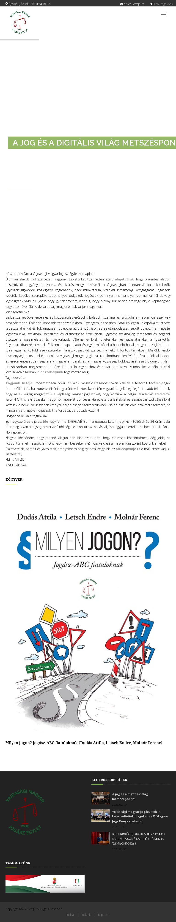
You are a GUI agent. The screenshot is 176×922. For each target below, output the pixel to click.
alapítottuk (124, 279)
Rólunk (86, 915)
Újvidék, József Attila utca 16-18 (28, 4)
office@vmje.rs (132, 4)
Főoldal (70, 915)
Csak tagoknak (161, 4)
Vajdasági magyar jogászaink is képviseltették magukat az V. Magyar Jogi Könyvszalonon (140, 816)
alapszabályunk (50, 372)
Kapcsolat (103, 915)
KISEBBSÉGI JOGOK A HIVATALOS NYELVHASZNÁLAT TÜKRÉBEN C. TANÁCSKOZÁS (138, 838)
